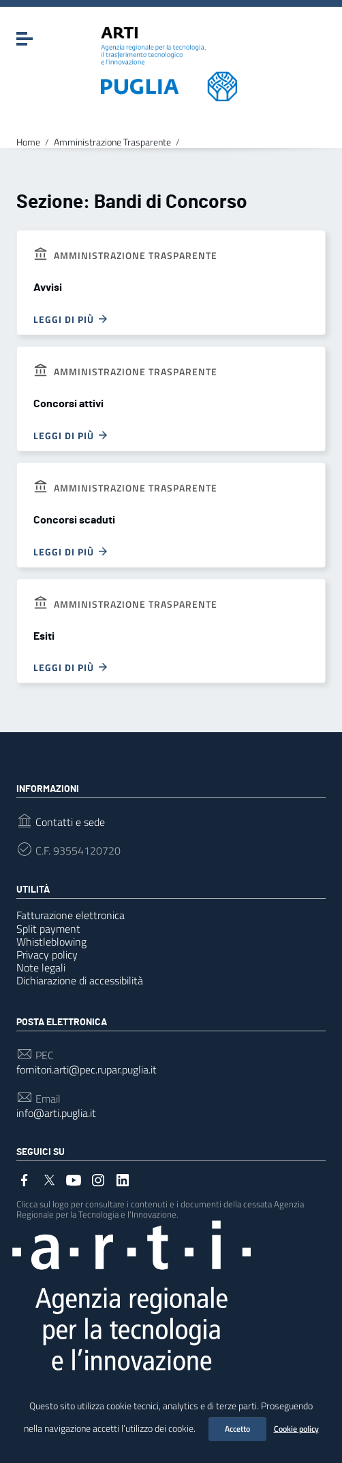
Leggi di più (71, 319)
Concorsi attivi (68, 403)
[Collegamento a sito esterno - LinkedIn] (122, 1179)
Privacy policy (47, 954)
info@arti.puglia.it (56, 1113)
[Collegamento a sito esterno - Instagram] (98, 1179)
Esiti (44, 636)
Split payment (48, 928)
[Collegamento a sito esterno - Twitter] (49, 1179)
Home (28, 142)
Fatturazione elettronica (70, 915)
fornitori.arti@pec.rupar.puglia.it (86, 1069)
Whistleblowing (51, 941)
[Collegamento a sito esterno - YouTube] (73, 1179)
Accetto (237, 1428)
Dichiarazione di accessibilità (79, 980)
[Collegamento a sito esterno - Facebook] (24, 1179)
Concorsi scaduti (74, 520)
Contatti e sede (70, 822)
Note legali (40, 967)
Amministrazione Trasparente (112, 142)
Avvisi (47, 287)
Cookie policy (296, 1428)
